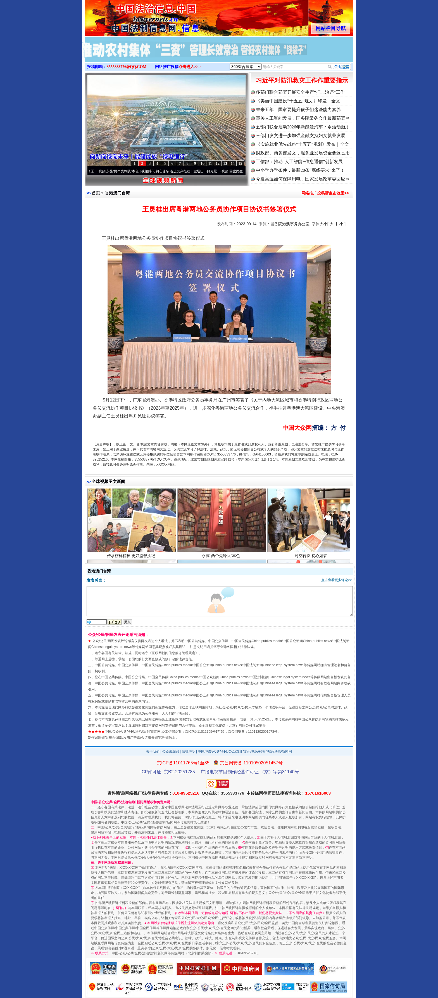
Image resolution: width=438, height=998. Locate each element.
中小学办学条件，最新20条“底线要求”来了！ (300, 170)
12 (218, 163)
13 (225, 163)
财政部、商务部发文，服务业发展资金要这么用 (303, 153)
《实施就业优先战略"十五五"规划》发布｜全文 (302, 144)
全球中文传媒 (131, 16)
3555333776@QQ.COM (127, 67)
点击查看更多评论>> (336, 580)
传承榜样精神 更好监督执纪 (131, 557)
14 (233, 163)
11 (210, 163)
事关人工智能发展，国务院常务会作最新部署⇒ (303, 118)
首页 (96, 193)
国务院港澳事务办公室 (290, 224)
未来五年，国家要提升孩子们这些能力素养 (298, 109)
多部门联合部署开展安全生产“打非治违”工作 (300, 92)
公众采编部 (170, 751)
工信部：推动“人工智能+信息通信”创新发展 (299, 161)
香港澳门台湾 (117, 193)
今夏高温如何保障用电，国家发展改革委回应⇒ (303, 179)
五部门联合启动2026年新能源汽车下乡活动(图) (302, 127)
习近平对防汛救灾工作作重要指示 (302, 80)
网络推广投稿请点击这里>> (325, 193)
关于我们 (153, 751)
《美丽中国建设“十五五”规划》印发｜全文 (298, 100)
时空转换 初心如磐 (311, 557)
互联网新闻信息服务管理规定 (173, 653)
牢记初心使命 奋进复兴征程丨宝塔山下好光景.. (187, 171)
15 (240, 163)
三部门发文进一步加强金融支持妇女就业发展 (300, 135)
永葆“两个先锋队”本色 (125, 171)
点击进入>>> (189, 67)
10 (202, 163)
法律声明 (188, 751)
